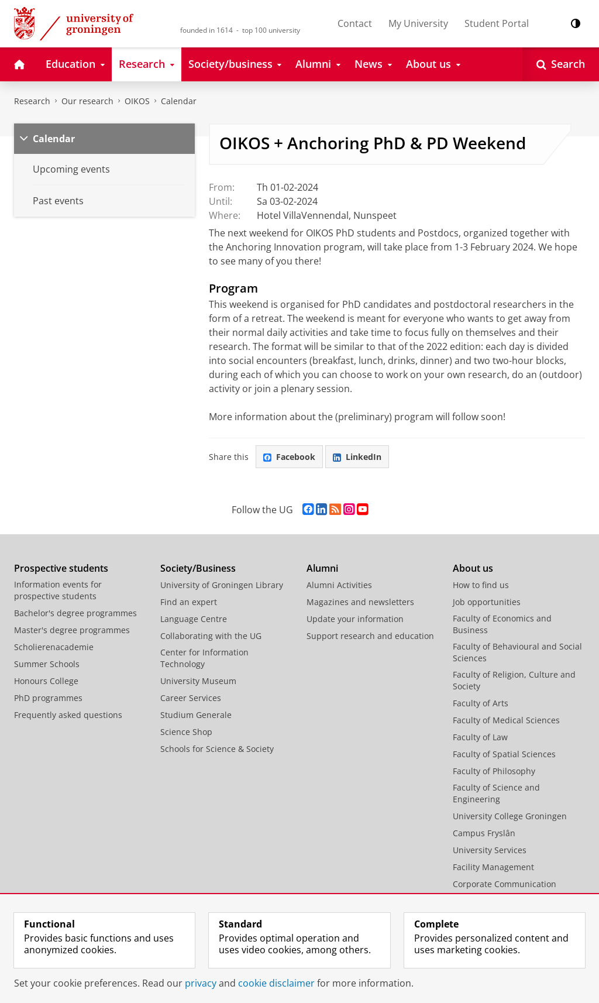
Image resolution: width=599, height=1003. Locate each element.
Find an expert (188, 601)
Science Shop (186, 731)
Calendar (179, 101)
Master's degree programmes (72, 630)
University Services (489, 850)
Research (32, 101)
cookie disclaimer (276, 983)
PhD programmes (48, 697)
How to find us (481, 584)
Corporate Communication (504, 883)
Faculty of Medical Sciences (506, 720)
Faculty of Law (480, 737)
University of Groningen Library (221, 584)
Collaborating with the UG (210, 635)
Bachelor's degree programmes (75, 613)
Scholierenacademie (54, 646)
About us (473, 568)
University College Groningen (510, 816)
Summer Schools (47, 663)
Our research (87, 101)
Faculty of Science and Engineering (496, 793)
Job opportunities (487, 601)
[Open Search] (560, 64)
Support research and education (370, 635)
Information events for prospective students (58, 590)
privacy (200, 983)
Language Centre (193, 618)
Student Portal (496, 23)
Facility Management (493, 867)
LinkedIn (357, 456)
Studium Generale (196, 714)
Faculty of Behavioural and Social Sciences (517, 652)
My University (418, 23)
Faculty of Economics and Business (502, 624)
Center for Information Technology (204, 658)
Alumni (322, 568)
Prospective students (61, 568)
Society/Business (198, 568)
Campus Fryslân (484, 833)
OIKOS (137, 101)
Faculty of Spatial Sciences (504, 754)
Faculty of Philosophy (494, 771)
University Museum (198, 680)
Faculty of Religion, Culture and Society (514, 680)
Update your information (355, 618)
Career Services (190, 697)
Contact (355, 23)
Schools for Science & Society (217, 748)
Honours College (46, 680)
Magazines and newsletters (360, 601)
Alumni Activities (339, 584)
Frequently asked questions (68, 714)
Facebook (289, 456)
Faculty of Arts (480, 703)
